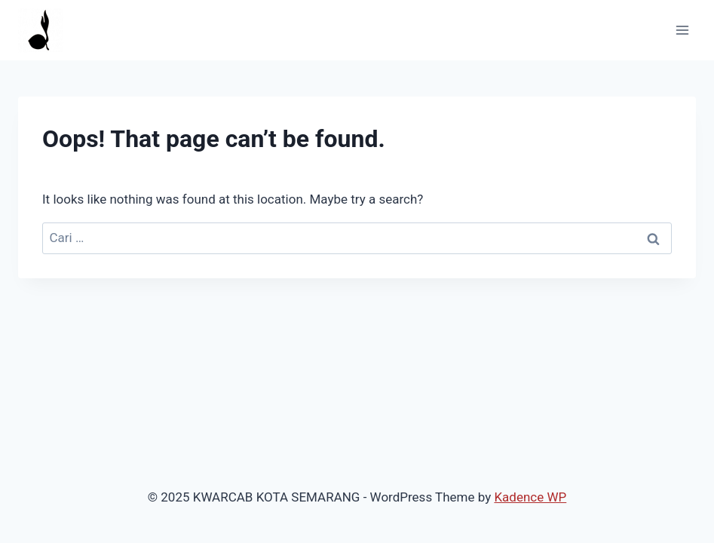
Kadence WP (530, 497)
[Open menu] (682, 29)
